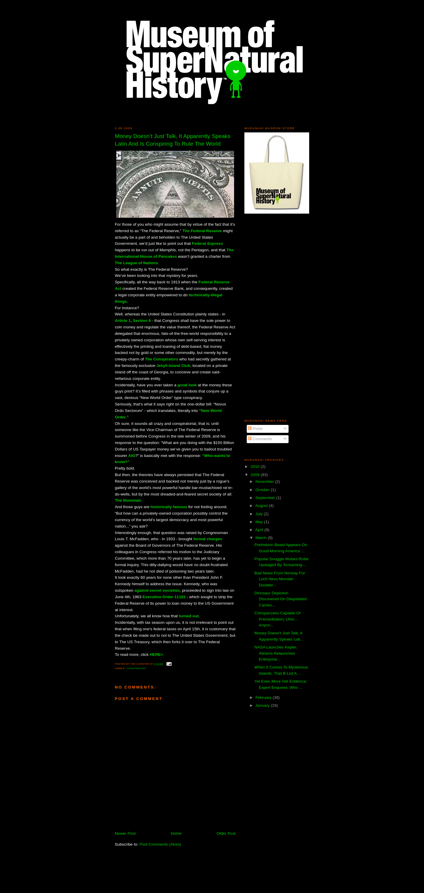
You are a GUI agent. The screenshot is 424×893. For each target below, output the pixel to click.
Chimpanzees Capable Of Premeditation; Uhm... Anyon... (277, 619)
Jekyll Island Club (173, 365)
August (262, 505)
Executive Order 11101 (164, 597)
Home (176, 833)
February (263, 697)
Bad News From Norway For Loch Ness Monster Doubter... (279, 579)
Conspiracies (136, 668)
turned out (188, 616)
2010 (256, 466)
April (259, 530)
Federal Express (207, 243)
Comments (260, 439)
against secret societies (157, 590)
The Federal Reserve (202, 231)
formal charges (207, 539)
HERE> (156, 654)
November (265, 481)
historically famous (168, 507)
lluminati (132, 500)
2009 (256, 475)
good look (187, 385)
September (265, 497)
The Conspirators (161, 359)
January (263, 705)
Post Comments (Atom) (160, 844)
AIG (131, 455)
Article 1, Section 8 (133, 320)
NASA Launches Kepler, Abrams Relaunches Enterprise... (275, 653)
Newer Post (125, 833)
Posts (255, 428)
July (259, 514)
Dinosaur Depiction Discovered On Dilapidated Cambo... (280, 599)
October (263, 490)
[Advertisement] (262, 316)
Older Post (226, 833)
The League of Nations (136, 263)
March (261, 538)
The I (119, 500)
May (259, 522)
